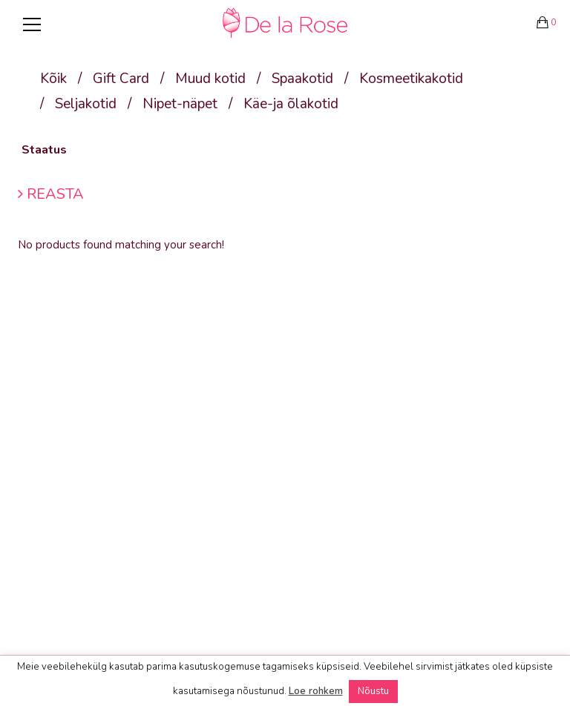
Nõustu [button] (373, 691)
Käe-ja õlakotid (290, 103)
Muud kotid (210, 78)
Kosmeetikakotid (411, 78)
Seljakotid (86, 103)
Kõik (53, 78)
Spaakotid (302, 78)
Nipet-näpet (179, 103)
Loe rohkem (316, 691)
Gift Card (121, 78)
